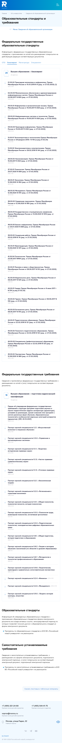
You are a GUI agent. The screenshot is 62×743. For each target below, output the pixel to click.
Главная (4, 13)
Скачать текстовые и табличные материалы (41, 689)
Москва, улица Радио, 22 (16, 721)
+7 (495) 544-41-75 (40, 706)
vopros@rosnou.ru (10, 713)
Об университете (16, 13)
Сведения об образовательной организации (40, 13)
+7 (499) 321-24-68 (10, 706)
